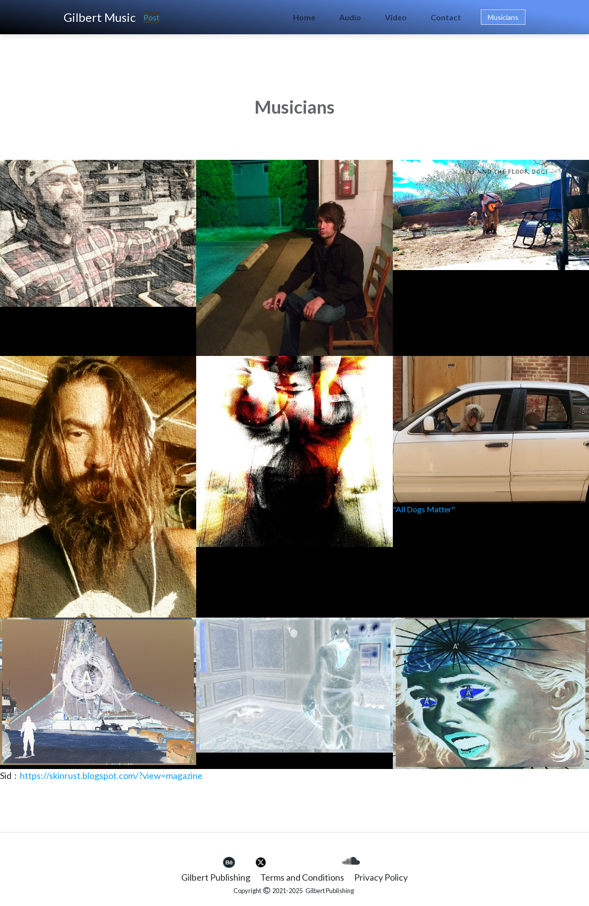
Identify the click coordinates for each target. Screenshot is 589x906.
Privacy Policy (381, 877)
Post (151, 17)
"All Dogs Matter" (423, 509)
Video (396, 17)
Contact (446, 17)
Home (304, 17)
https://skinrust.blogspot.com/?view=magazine (111, 775)
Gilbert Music (100, 17)
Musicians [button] (503, 17)
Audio (350, 17)
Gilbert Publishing (215, 877)
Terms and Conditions (302, 877)
